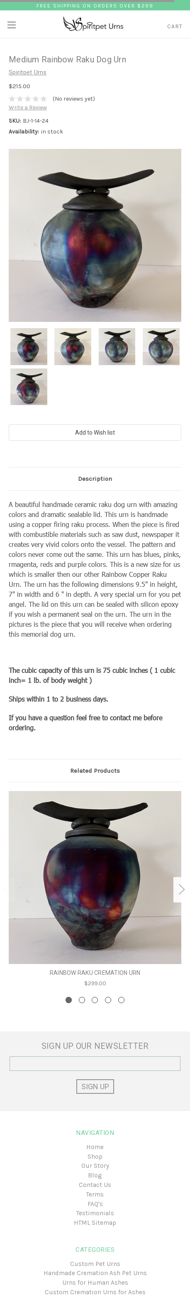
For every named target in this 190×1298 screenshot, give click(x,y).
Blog (95, 1175)
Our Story (95, 1165)
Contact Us (95, 1185)
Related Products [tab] (95, 770)
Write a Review (28, 107)
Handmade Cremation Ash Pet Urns (95, 1273)
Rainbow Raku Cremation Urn (95, 972)
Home (95, 1147)
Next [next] (181, 889)
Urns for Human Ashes (95, 1282)
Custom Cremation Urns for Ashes (95, 1292)
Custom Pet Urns (95, 1264)
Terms (95, 1194)
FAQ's (95, 1204)
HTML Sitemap (95, 1222)
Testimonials (95, 1213)
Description (95, 478)
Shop (95, 1156)
